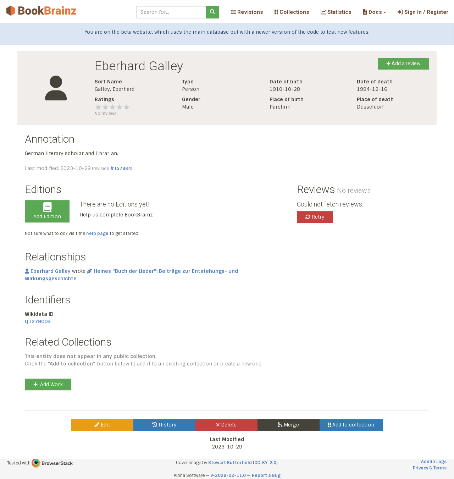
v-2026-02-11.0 (228, 475)
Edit (102, 425)
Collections (292, 12)
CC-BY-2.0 (265, 463)
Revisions (247, 12)
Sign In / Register (423, 12)
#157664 (120, 168)
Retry (315, 217)
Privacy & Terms (430, 468)
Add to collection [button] (351, 425)
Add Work (48, 384)
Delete (226, 425)
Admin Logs (434, 461)
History (164, 425)
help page (97, 233)
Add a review (403, 63)
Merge (288, 425)
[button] (374, 12)
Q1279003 (38, 321)
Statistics (336, 12)
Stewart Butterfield (230, 463)
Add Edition (47, 211)
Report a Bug (266, 475)
